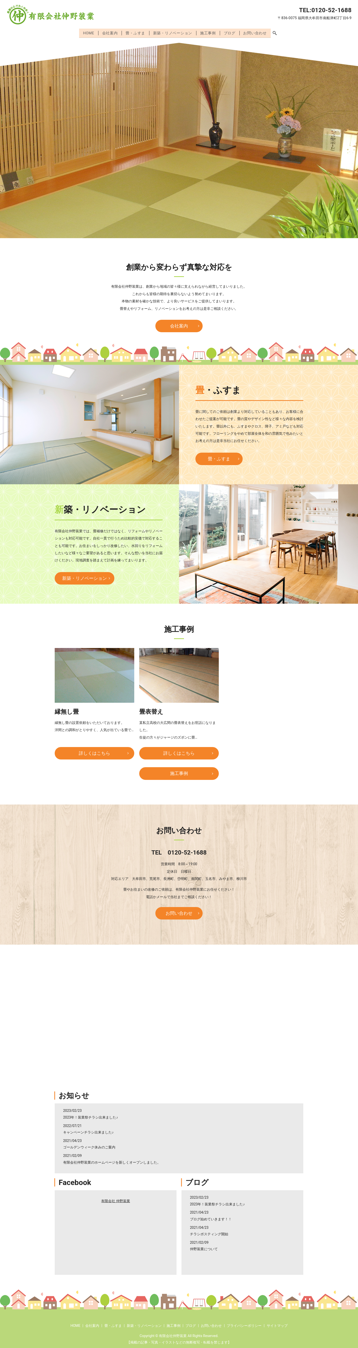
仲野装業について (204, 1248)
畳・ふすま (135, 32)
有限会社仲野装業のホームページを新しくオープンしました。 (112, 1161)
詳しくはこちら (94, 752)
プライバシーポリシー (244, 1325)
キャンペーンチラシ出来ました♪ (88, 1131)
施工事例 (209, 32)
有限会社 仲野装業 (115, 1200)
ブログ (231, 32)
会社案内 (109, 32)
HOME (86, 32)
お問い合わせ (257, 32)
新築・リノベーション (173, 32)
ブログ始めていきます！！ (211, 1218)
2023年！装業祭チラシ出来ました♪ (90, 1116)
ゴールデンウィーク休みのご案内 (89, 1146)
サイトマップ (277, 1325)
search (277, 33)
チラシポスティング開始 (209, 1233)
